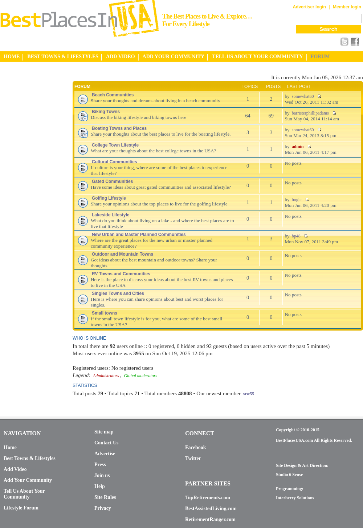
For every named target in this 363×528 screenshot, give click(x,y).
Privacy (102, 508)
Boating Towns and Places (119, 128)
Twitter (193, 458)
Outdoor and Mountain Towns (122, 254)
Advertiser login (309, 6)
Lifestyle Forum (21, 508)
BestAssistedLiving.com (211, 508)
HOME (12, 56)
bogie (297, 199)
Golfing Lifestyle (109, 198)
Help (99, 486)
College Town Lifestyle (115, 145)
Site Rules (105, 497)
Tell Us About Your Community (24, 494)
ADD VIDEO (120, 56)
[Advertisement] (29, 183)
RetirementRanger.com (210, 519)
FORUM (320, 56)
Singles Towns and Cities (118, 293)
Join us (102, 475)
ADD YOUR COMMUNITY (174, 56)
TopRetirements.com (207, 497)
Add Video (15, 469)
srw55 (248, 393)
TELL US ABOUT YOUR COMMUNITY (257, 56)
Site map (104, 432)
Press (100, 464)
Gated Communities (112, 181)
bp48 (296, 236)
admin (298, 146)
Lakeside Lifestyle (110, 214)
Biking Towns (106, 111)
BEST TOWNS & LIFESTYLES (62, 56)
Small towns (104, 313)
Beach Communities (113, 94)
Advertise (104, 453)
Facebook (195, 447)
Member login (347, 6)
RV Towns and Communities (121, 273)
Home (10, 447)
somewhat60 (303, 96)
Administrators (106, 375)
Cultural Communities (114, 161)
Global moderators (140, 375)
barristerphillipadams (310, 113)
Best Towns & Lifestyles (30, 458)
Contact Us (106, 442)
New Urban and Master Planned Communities (139, 234)
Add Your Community (28, 480)
